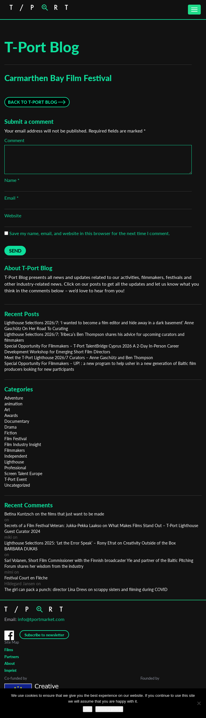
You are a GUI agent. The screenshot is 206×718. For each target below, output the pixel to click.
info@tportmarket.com (41, 619)
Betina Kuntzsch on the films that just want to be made (54, 513)
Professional (15, 467)
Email (11, 197)
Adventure (13, 397)
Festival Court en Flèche (25, 577)
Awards (11, 415)
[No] (199, 703)
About (9, 663)
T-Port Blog (41, 46)
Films (8, 649)
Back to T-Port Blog (32, 102)
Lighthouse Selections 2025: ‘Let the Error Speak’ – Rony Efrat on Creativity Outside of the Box (90, 542)
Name (12, 180)
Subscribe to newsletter (44, 635)
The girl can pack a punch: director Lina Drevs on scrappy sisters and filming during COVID (86, 589)
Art (7, 409)
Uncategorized (17, 485)
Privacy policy (109, 709)
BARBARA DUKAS (21, 548)
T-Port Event (15, 479)
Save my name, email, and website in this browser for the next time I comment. (89, 233)
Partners (11, 656)
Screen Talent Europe (23, 473)
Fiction (10, 432)
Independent (15, 456)
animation (13, 403)
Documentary (16, 421)
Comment (14, 140)
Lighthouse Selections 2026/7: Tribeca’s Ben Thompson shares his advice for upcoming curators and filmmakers (94, 337)
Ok (87, 709)
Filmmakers (14, 450)
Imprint (10, 670)
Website (12, 215)
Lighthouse (14, 461)
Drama (10, 427)
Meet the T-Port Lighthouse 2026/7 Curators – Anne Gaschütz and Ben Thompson (78, 357)
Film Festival (15, 438)
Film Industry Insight (22, 444)
